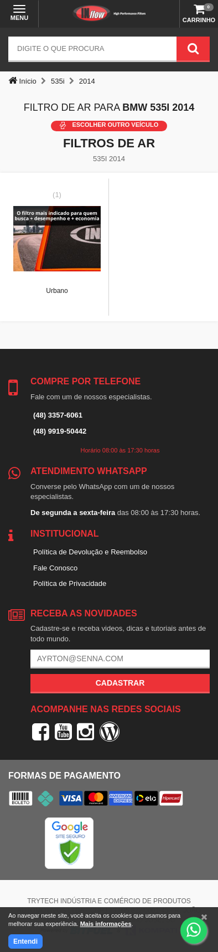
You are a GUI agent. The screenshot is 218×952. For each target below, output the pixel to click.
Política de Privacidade (69, 583)
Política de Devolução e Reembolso (90, 552)
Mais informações (106, 923)
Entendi (25, 941)
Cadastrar (120, 682)
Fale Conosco (55, 568)
